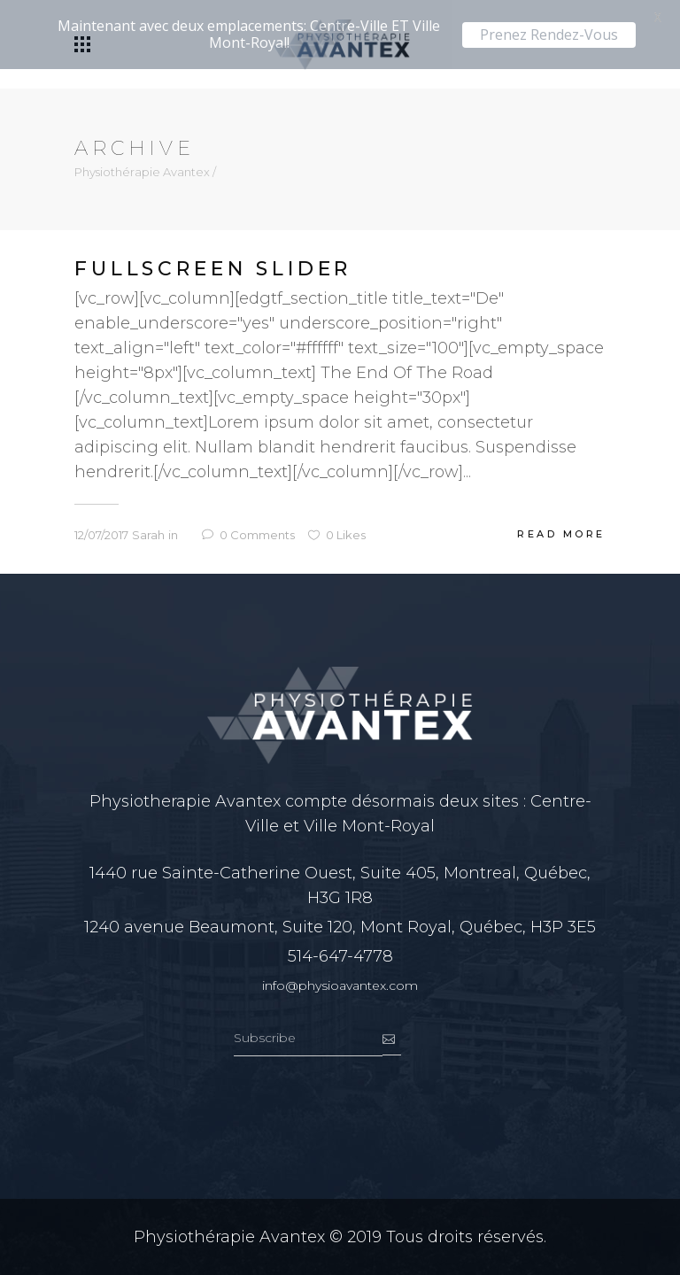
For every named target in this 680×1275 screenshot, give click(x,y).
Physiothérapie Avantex (142, 172)
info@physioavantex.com (340, 985)
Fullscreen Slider (213, 269)
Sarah (148, 535)
